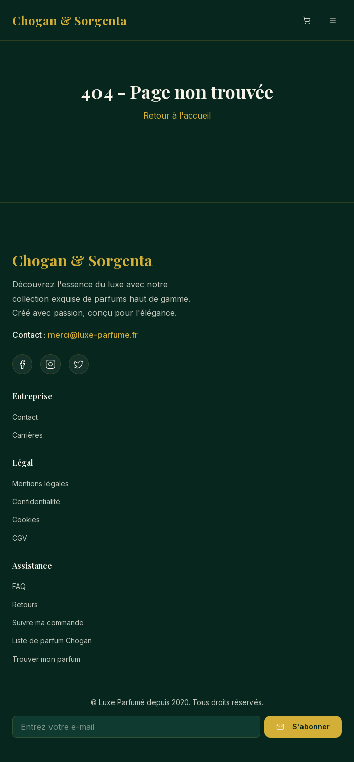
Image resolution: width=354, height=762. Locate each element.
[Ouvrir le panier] (306, 20)
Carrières (27, 435)
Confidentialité (36, 501)
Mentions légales (40, 483)
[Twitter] (79, 364)
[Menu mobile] (333, 20)
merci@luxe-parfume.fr (93, 335)
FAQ (19, 586)
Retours (25, 604)
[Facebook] (22, 364)
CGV (19, 538)
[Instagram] (50, 364)
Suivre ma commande (48, 622)
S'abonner (303, 726)
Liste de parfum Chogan (52, 640)
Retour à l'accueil (177, 115)
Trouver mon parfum (46, 659)
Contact (25, 417)
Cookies (26, 519)
